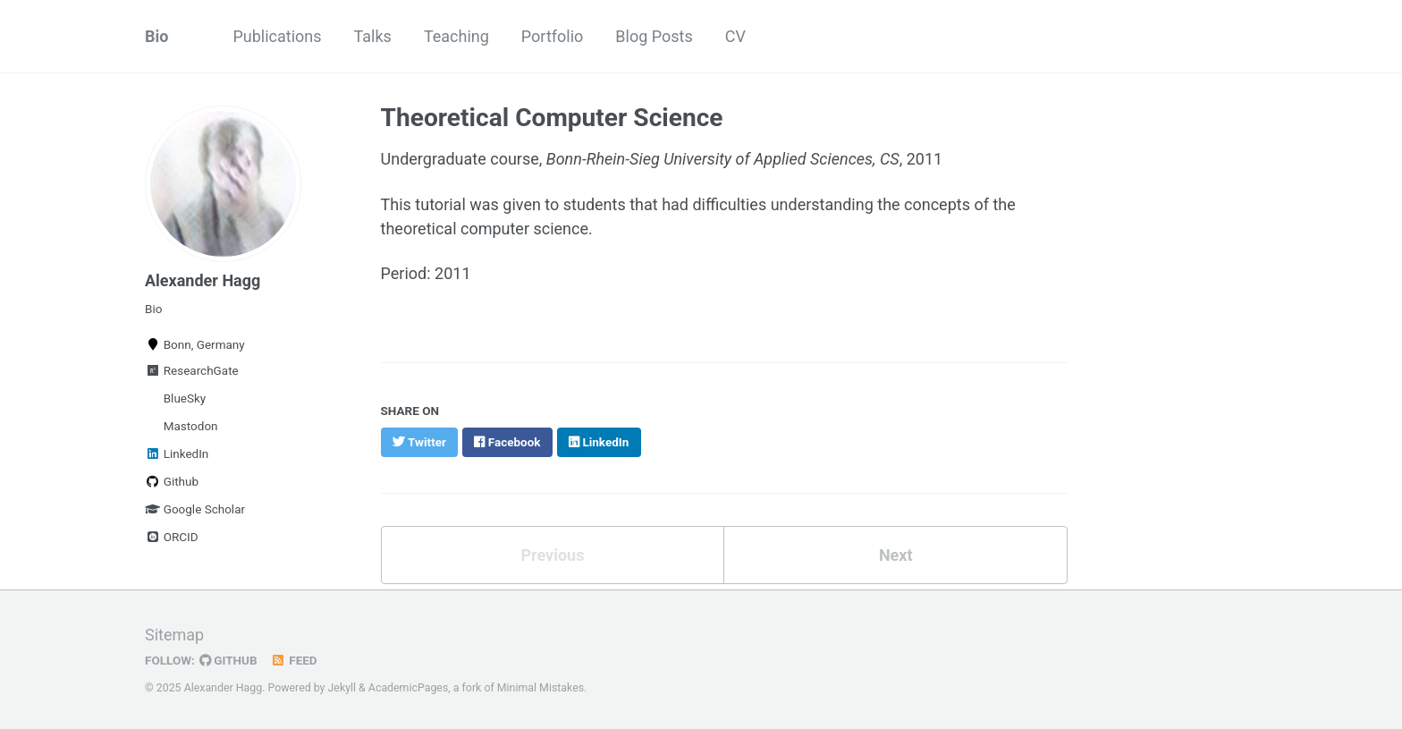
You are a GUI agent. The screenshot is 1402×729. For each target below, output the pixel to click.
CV (735, 36)
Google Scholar (195, 509)
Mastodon (188, 426)
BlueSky (183, 398)
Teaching (456, 36)
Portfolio (552, 36)
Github (171, 481)
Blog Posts (653, 36)
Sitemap (174, 634)
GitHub (228, 660)
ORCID (171, 537)
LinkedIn (176, 453)
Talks (373, 36)
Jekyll (342, 688)
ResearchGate (192, 370)
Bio (156, 36)
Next (896, 555)
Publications (276, 36)
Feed (294, 660)
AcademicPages (408, 688)
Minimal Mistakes (540, 688)
